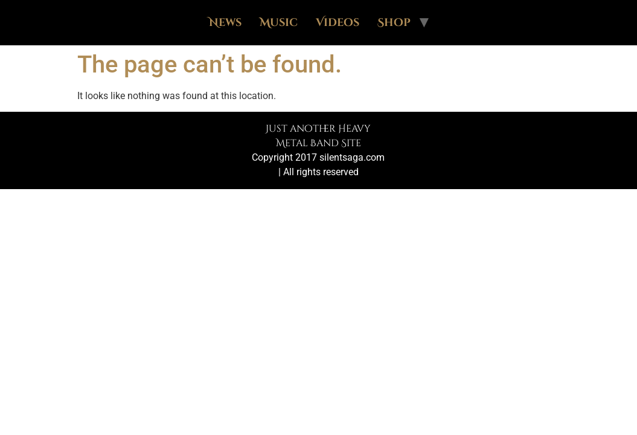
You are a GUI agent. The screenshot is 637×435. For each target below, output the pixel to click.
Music (279, 22)
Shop (394, 22)
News (225, 22)
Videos (337, 22)
